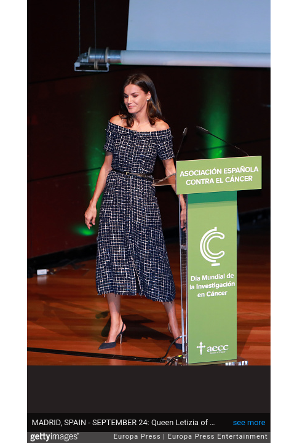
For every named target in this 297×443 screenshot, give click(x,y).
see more (249, 422)
